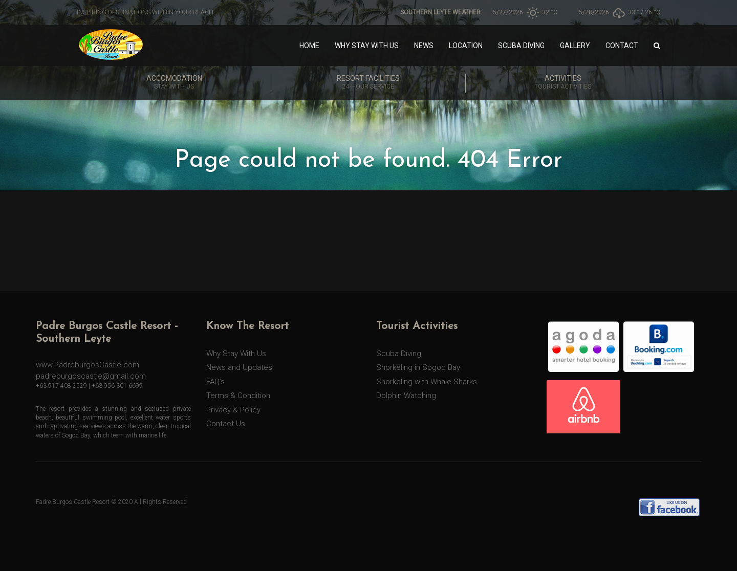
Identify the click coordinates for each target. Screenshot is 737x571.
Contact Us (225, 423)
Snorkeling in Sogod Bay (418, 367)
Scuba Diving (521, 45)
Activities (563, 83)
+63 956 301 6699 (117, 385)
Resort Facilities (368, 83)
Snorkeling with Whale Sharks (426, 381)
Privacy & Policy (233, 409)
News (423, 45)
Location (466, 45)
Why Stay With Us (367, 45)
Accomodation (174, 83)
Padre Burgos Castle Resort (73, 502)
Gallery (575, 45)
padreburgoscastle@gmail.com (91, 376)
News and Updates (239, 367)
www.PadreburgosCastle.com (87, 364)
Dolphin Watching (406, 395)
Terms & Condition (238, 395)
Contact (621, 45)
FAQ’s (215, 381)
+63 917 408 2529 (61, 385)
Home (309, 45)
